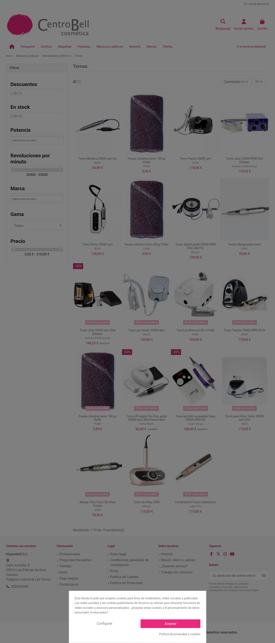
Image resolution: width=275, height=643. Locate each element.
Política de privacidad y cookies (179, 634)
